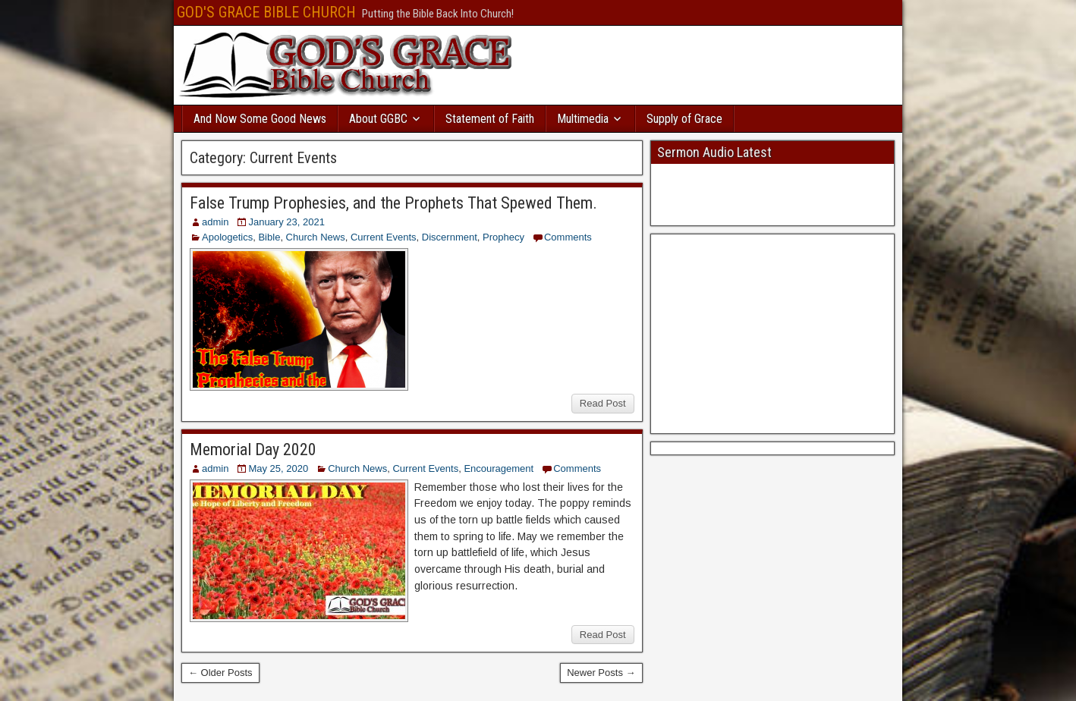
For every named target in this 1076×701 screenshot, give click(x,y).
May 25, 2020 (278, 468)
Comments (568, 237)
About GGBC (378, 119)
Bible (269, 237)
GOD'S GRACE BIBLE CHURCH (266, 12)
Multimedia (583, 119)
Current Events (384, 237)
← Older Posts (220, 672)
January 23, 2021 (286, 222)
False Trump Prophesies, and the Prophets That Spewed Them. (393, 202)
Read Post (603, 403)
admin (215, 222)
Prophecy (503, 237)
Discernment (449, 237)
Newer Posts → (601, 672)
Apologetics (227, 237)
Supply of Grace (684, 119)
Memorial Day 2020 (253, 449)
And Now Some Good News (259, 119)
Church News (315, 237)
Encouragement (498, 468)
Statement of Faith (489, 119)
